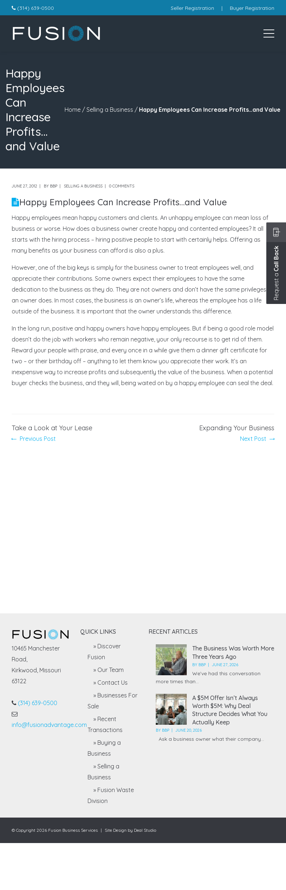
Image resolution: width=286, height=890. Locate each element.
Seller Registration (192, 8)
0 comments (121, 186)
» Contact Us (110, 682)
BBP (53, 186)
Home (73, 109)
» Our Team (108, 669)
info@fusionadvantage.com (49, 724)
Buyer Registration (252, 8)
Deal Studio (145, 830)
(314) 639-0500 (35, 8)
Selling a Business (109, 109)
